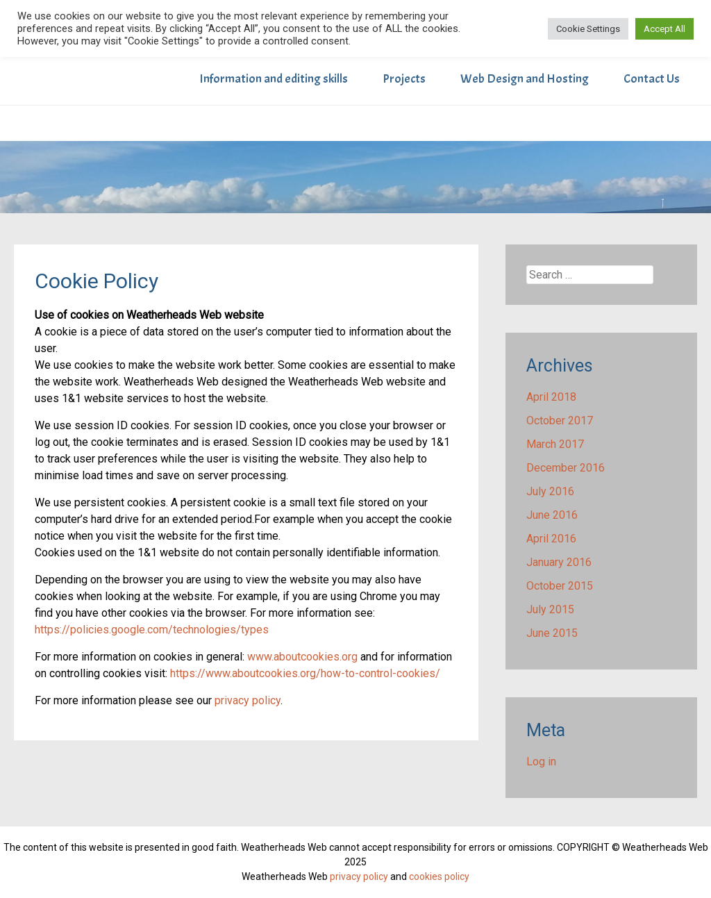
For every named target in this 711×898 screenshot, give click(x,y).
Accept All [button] (664, 29)
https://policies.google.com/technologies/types (152, 629)
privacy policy (248, 700)
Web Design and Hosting (524, 79)
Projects (404, 79)
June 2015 (552, 633)
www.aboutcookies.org (302, 656)
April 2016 (551, 538)
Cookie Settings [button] (588, 29)
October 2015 (559, 585)
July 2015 (550, 609)
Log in (541, 761)
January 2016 (559, 562)
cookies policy (439, 876)
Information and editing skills (273, 79)
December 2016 (565, 467)
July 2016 (550, 491)
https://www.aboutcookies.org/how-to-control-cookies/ (305, 673)
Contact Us (652, 79)
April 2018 (551, 397)
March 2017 (555, 444)
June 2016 (552, 515)
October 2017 (559, 420)
